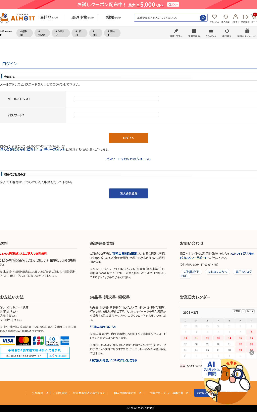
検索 (203, 18)
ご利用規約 (60, 393)
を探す (48, 18)
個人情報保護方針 (13, 149)
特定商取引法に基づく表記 (89, 393)
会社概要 (37, 393)
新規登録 (245, 21)
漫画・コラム (176, 36)
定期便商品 (194, 36)
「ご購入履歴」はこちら (103, 327)
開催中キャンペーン (247, 36)
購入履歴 (225, 21)
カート (254, 18)
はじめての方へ (217, 272)
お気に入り (215, 21)
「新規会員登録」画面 (124, 253)
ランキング (211, 36)
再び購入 (226, 36)
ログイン (235, 21)
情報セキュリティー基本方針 (46, 149)
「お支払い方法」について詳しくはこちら (113, 360)
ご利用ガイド (191, 272)
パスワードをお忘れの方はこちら (128, 159)
